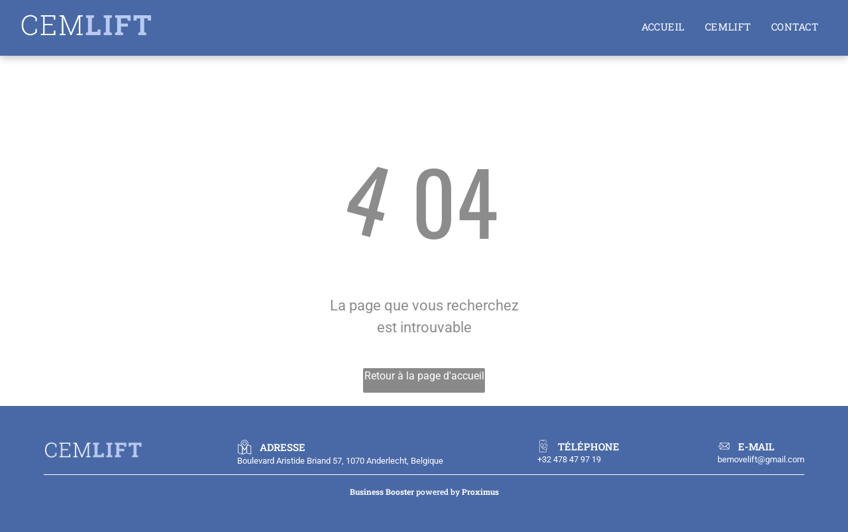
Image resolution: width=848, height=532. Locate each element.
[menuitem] (663, 26)
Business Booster (382, 491)
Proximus (480, 491)
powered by (438, 491)
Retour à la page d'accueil (424, 375)
